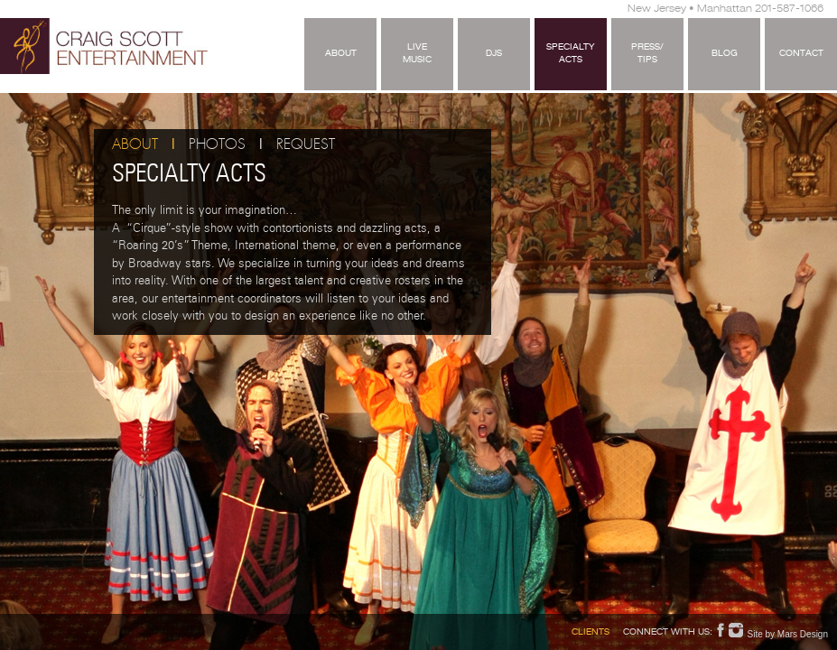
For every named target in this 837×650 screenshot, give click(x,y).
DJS (494, 54)
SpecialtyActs (570, 54)
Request (305, 145)
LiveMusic (417, 54)
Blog (724, 54)
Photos (217, 145)
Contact (801, 54)
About (341, 54)
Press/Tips (647, 54)
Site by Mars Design (788, 634)
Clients (590, 632)
